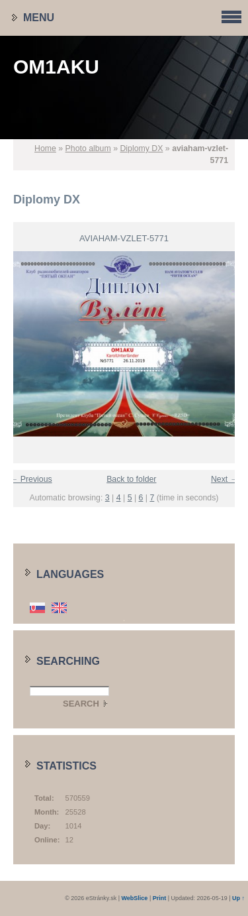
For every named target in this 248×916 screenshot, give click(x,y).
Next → (224, 479)
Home (45, 148)
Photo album (88, 148)
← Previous (31, 479)
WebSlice (135, 898)
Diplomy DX (141, 148)
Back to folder (131, 479)
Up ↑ (238, 898)
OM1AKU (56, 67)
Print (160, 898)
